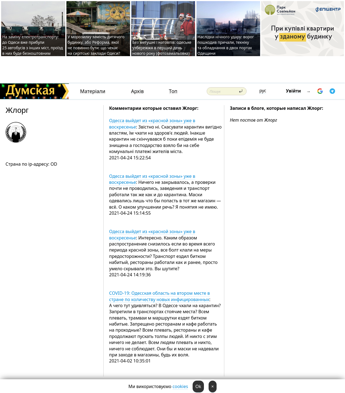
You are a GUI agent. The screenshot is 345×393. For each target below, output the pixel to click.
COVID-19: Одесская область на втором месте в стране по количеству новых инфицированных (159, 296)
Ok (198, 386)
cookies (180, 386)
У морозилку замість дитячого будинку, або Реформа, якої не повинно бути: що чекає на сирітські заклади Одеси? (96, 45)
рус (262, 91)
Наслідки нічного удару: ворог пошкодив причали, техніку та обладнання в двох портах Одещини (226, 45)
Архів (137, 91)
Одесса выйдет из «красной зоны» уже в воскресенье (152, 124)
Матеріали (92, 91)
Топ (173, 91)
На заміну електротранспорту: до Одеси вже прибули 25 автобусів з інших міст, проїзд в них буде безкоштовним (32, 45)
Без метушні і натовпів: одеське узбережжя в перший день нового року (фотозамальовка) (161, 48)
